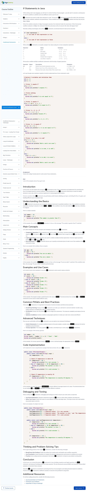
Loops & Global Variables (9, 146)
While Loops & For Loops (9, 136)
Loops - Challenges (8, 160)
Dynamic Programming (8, 248)
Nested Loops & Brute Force (10, 174)
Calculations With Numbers (10, 23)
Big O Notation (6, 155)
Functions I (5, 28)
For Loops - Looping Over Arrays (11, 132)
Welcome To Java (7, 14)
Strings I (5, 37)
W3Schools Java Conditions (32, 481)
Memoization (6, 220)
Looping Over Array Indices (9, 150)
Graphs (4, 258)
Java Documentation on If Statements (35, 480)
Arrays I (5, 127)
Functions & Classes (8, 169)
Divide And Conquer (8, 211)
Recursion (5, 206)
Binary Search (6, 202)
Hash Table (6, 197)
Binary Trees (6, 244)
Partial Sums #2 (7, 188)
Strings (5, 164)
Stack (4, 239)
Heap (4, 234)
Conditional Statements (9, 42)
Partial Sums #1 (7, 183)
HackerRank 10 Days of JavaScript (34, 483)
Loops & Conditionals (8, 141)
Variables (5, 19)
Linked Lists (6, 225)
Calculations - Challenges (9, 33)
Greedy (5, 253)
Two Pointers (6, 192)
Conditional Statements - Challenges (9, 121)
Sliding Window (7, 230)
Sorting (5, 178)
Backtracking (6, 216)
